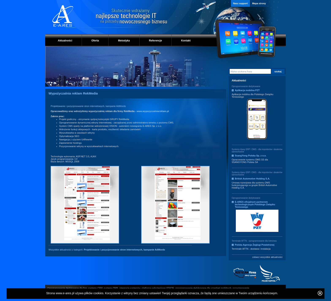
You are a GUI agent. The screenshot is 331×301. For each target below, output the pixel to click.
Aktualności (65, 40)
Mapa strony (259, 3)
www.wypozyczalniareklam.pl (153, 111)
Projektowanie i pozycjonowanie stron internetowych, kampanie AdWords (88, 106)
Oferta (95, 40)
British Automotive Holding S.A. (252, 178)
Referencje (155, 40)
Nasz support (240, 3)
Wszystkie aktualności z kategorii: (107, 249)
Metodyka (124, 40)
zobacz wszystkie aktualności (267, 257)
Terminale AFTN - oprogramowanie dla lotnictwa (254, 241)
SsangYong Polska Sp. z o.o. (251, 155)
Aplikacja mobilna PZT (247, 90)
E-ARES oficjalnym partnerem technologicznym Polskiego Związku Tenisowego (255, 204)
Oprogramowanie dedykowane (246, 86)
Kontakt (186, 40)
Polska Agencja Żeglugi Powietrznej (254, 245)
